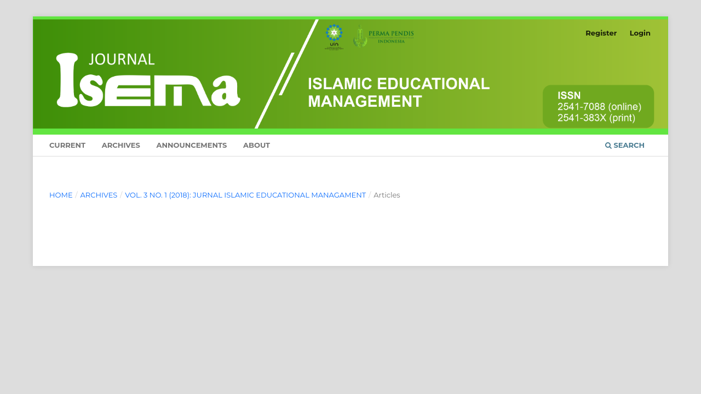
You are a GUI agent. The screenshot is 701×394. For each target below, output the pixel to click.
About (256, 145)
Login (640, 32)
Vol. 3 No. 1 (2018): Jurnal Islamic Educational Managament (245, 194)
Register (601, 32)
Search (625, 145)
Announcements (191, 145)
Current (67, 145)
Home (61, 194)
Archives (121, 145)
